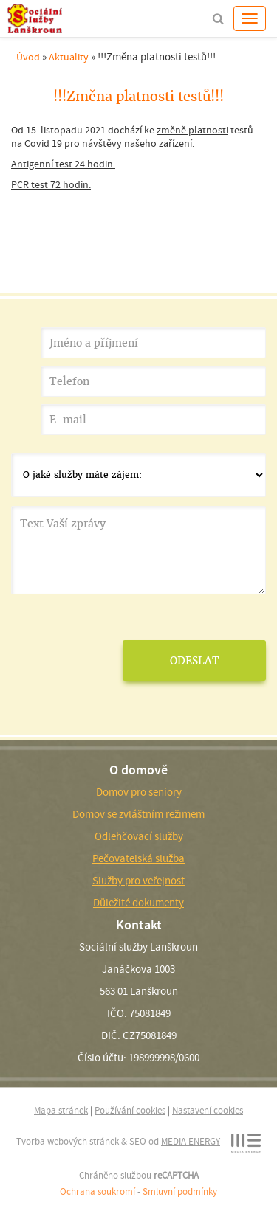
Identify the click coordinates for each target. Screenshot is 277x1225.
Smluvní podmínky (180, 1191)
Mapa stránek (61, 1110)
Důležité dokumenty (138, 902)
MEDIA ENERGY (190, 1141)
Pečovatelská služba (138, 858)
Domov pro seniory (139, 792)
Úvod (28, 56)
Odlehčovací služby (139, 836)
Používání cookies (130, 1110)
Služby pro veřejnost (138, 880)
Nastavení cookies (207, 1110)
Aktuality (69, 56)
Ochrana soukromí (97, 1191)
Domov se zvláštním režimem (138, 814)
